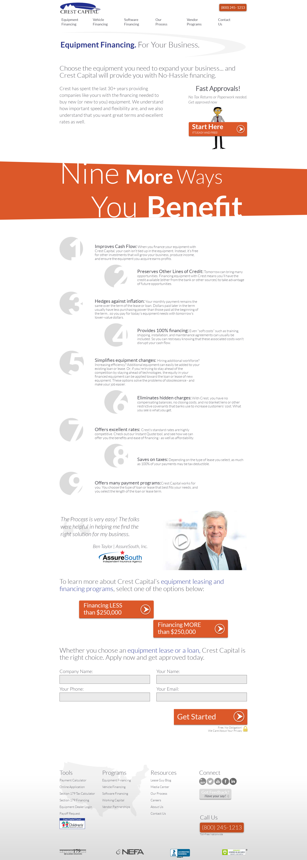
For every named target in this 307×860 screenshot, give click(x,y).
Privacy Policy (206, 858)
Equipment (189, 858)
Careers (156, 781)
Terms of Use (223, 858)
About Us (157, 787)
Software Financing (131, 22)
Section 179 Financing (74, 781)
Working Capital (113, 781)
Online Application (72, 767)
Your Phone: (72, 669)
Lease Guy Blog (161, 761)
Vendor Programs (194, 22)
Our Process (161, 22)
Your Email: (167, 669)
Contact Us (224, 22)
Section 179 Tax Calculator (77, 774)
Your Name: (168, 652)
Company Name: (76, 652)
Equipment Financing (69, 22)
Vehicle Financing (100, 22)
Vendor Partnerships (116, 787)
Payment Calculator (73, 761)
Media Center (160, 767)
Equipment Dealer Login (76, 787)
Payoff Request (70, 794)
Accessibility (240, 858)
